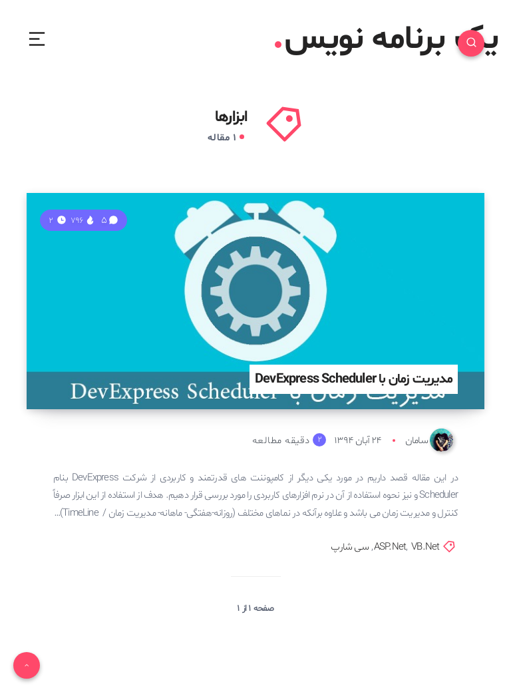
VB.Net (425, 547)
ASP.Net (390, 547)
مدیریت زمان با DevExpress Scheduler (353, 379)
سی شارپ (349, 547)
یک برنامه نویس (386, 40)
